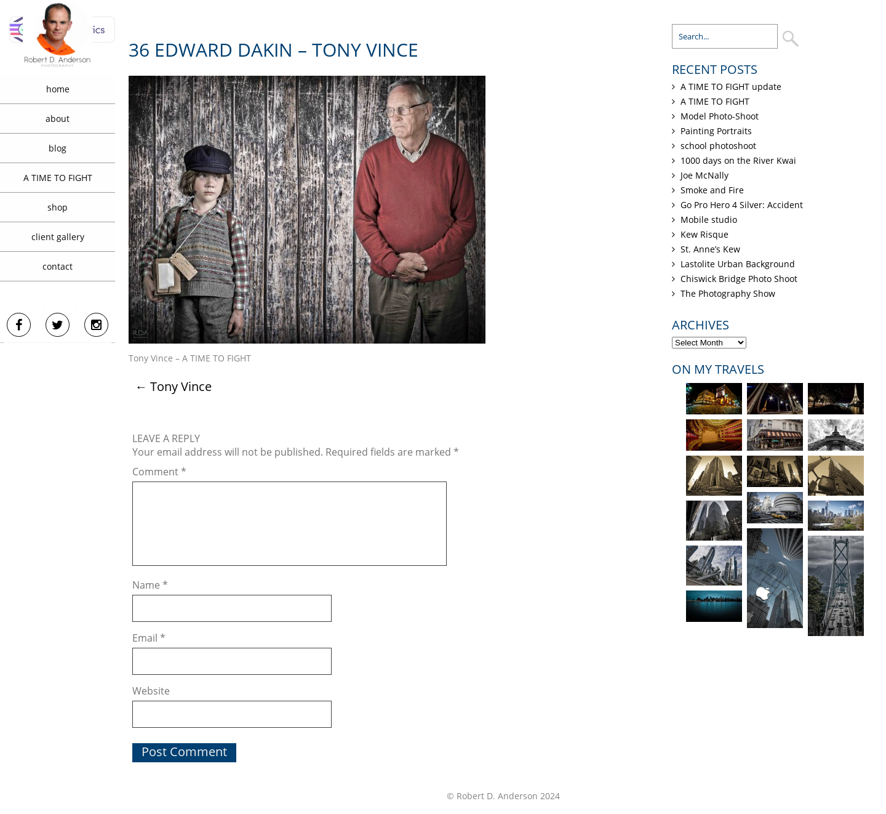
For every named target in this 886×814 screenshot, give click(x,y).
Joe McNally (704, 175)
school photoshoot (718, 145)
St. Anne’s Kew (710, 249)
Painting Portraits (716, 131)
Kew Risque (704, 234)
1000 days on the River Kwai (738, 160)
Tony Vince (173, 386)
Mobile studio (708, 219)
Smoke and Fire (712, 190)
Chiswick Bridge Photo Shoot (738, 278)
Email (149, 638)
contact (57, 266)
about (58, 118)
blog (57, 148)
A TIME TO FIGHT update (730, 86)
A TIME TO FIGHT (57, 177)
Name (150, 585)
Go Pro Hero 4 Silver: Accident (741, 205)
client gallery (57, 237)
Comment (159, 471)
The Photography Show (727, 293)
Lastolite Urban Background (737, 264)
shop (57, 207)
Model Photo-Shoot (719, 116)
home (58, 89)
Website (151, 691)
